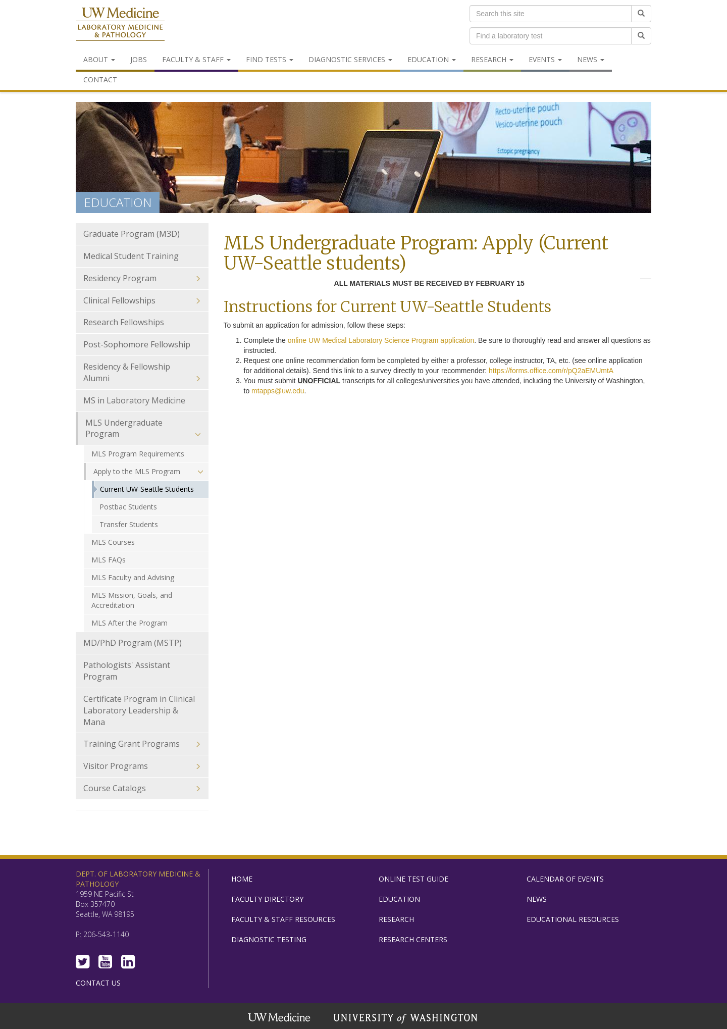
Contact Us (98, 983)
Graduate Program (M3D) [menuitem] (142, 234)
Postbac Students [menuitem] (128, 506)
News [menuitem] (590, 59)
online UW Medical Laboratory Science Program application (381, 340)
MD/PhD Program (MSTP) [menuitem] (132, 642)
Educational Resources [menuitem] (573, 919)
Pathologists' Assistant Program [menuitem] (126, 670)
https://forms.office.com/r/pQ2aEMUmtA (551, 371)
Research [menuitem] (492, 59)
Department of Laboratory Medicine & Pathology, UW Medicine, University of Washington (120, 24)
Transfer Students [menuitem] (128, 524)
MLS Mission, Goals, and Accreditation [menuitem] (131, 600)
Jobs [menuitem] (138, 59)
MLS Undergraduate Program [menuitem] (143, 428)
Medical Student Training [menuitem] (131, 256)
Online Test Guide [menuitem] (413, 879)
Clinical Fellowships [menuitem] (142, 300)
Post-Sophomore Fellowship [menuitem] (136, 344)
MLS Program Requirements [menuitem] (137, 453)
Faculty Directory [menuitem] (267, 899)
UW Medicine (280, 1018)
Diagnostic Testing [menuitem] (268, 939)
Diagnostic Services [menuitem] (350, 59)
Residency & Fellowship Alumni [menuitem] (142, 372)
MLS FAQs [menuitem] (108, 559)
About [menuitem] (99, 59)
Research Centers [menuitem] (413, 939)
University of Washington (406, 1018)
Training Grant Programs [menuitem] (142, 744)
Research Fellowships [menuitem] (123, 322)
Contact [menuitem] (100, 79)
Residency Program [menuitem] (142, 278)
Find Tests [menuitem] (269, 59)
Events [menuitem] (545, 59)
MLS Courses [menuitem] (113, 542)
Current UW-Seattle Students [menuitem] (147, 489)
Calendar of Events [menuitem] (565, 879)
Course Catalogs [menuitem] (142, 788)
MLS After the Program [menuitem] (129, 623)
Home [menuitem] (241, 879)
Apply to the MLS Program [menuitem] (148, 472)
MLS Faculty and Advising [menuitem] (132, 577)
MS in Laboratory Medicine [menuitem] (134, 400)
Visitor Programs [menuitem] (142, 766)
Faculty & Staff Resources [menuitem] (283, 919)
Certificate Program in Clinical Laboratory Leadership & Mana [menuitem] (142, 710)
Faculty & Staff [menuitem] (196, 59)
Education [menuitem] (431, 59)
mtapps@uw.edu (277, 391)
